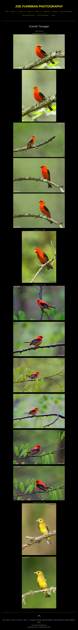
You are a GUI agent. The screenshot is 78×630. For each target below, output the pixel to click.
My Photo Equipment (42, 15)
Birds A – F (13, 11)
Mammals (55, 11)
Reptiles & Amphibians (66, 11)
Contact (53, 15)
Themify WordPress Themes (44, 627)
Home (6, 11)
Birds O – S (30, 11)
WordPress (35, 627)
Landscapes (46, 11)
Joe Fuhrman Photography (38, 625)
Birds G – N (22, 11)
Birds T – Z (38, 11)
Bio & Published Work (28, 15)
